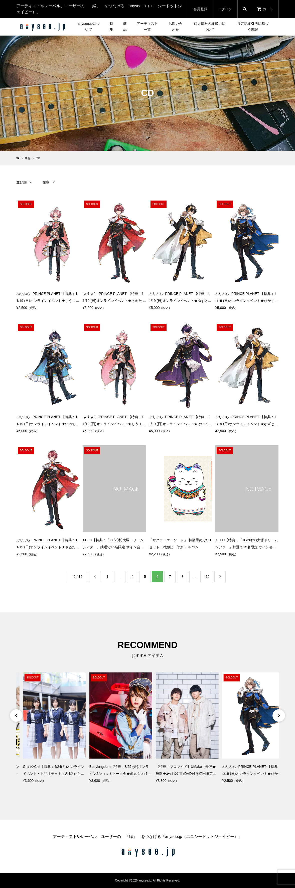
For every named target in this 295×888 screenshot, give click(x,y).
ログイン (225, 9)
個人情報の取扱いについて (209, 27)
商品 (125, 27)
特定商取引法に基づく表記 (252, 27)
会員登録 (200, 9)
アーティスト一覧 (147, 27)
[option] (47, 728)
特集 (111, 27)
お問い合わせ (176, 27)
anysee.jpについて (89, 27)
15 (208, 577)
